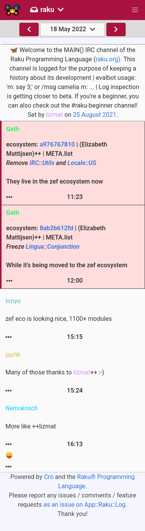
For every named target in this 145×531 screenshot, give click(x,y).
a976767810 (57, 144)
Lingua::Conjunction (52, 246)
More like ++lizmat (30, 426)
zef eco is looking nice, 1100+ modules (58, 318)
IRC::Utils (42, 163)
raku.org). (109, 59)
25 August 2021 (94, 114)
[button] (135, 10)
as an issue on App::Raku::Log (84, 504)
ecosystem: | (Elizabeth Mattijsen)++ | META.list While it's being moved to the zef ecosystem (66, 246)
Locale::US (82, 163)
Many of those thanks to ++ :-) (54, 372)
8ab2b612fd (56, 228)
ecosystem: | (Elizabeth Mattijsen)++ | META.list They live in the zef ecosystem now (56, 163)
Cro (48, 476)
